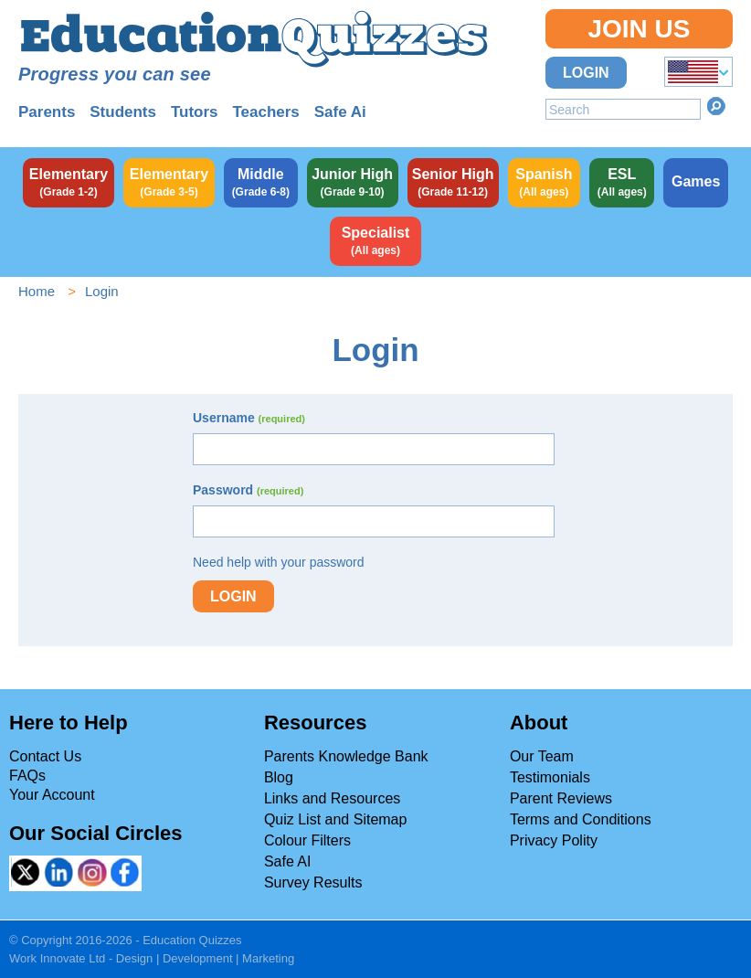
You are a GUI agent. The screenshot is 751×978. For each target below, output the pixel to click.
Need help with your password (279, 562)
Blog (278, 777)
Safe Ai (340, 112)
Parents (46, 112)
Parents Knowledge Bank (346, 756)
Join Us (638, 29)
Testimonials (550, 777)
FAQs (27, 775)
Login (586, 72)
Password (248, 490)
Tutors (194, 112)
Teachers (265, 112)
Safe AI (288, 861)
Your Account (52, 795)
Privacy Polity (554, 840)
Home (36, 291)
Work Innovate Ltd (57, 958)
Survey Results (313, 882)
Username (249, 417)
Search (716, 106)
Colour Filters (307, 840)
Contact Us (45, 756)
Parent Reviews (561, 798)
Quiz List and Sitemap (335, 819)
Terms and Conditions (580, 819)
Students (123, 112)
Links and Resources (332, 798)
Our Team (542, 756)
